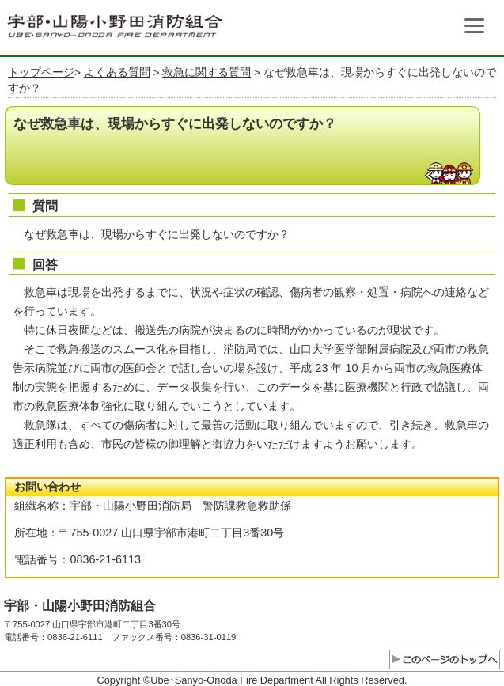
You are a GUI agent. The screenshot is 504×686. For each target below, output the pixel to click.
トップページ (41, 72)
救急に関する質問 (206, 72)
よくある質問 (117, 72)
